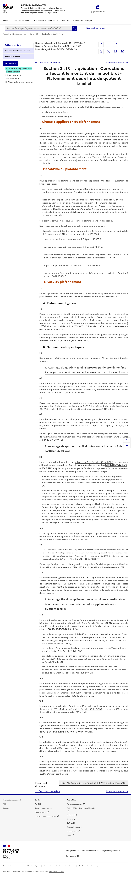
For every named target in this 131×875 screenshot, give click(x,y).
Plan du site (48, 866)
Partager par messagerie (122, 51)
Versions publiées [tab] (12, 56)
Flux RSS (38, 804)
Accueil (6, 20)
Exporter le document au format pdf (101, 44)
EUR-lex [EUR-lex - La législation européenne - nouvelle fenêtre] (70, 823)
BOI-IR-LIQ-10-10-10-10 (60, 340)
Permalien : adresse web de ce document (115, 44)
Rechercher (74, 28)
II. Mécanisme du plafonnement (13, 77)
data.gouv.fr (71, 856)
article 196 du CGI (96, 510)
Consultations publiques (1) (46, 20)
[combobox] (38, 28)
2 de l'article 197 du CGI (94, 623)
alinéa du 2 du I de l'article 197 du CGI (65, 326)
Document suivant (115, 62)
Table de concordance (43, 808)
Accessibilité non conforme (13, 866)
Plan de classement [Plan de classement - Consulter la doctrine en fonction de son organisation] (22, 20)
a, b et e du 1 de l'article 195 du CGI (93, 462)
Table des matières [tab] (13, 45)
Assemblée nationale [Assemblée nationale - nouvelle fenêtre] (74, 804)
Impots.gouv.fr (72, 831)
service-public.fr (89, 850)
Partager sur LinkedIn (115, 51)
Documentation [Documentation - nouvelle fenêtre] (41, 812)
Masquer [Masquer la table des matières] (12, 63)
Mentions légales (33, 866)
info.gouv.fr (71, 850)
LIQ (37, 34)
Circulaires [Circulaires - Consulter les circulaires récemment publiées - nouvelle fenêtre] (71, 815)
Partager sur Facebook (101, 51)
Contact (6, 808)
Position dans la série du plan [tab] (17, 51)
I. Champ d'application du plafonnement (19, 70)
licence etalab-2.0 (55, 871)
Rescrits (65, 20)
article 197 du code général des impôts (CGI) (68, 106)
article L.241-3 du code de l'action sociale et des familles (71, 658)
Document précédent (49, 62)
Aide (5, 804)
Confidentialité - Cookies (65, 866)
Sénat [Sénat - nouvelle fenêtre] (69, 835)
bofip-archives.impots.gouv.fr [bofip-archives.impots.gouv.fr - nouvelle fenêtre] (46, 816)
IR (31, 34)
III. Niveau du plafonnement (19, 81)
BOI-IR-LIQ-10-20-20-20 (59, 629)
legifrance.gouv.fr (110, 850)
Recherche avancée (95, 27)
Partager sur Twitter (108, 51)
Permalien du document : (41, 784)
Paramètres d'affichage (90, 866)
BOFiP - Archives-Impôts (83, 20)
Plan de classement (19, 34)
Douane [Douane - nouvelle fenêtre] (70, 819)
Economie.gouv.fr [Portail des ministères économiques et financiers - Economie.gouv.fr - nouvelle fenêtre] (73, 827)
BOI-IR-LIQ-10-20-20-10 (66, 392)
